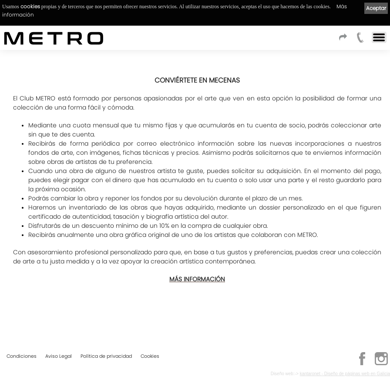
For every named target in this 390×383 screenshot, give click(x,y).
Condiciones (22, 356)
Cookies (150, 356)
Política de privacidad (106, 356)
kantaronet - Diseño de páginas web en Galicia (345, 373)
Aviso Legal (58, 356)
